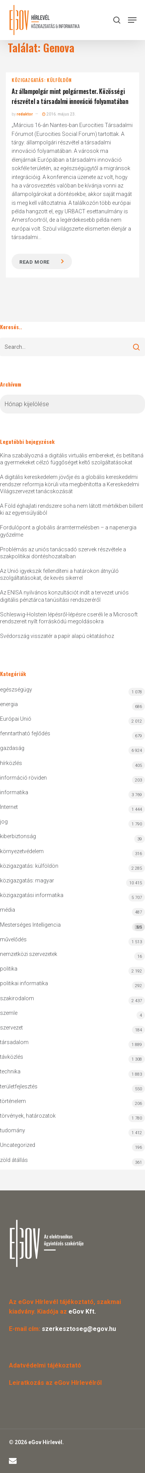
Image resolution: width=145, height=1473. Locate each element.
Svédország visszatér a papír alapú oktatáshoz (57, 636)
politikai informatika (24, 983)
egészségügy (16, 689)
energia (9, 704)
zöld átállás (14, 1160)
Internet (9, 807)
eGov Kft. (82, 1311)
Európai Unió (15, 719)
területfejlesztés (19, 1086)
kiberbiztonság (18, 836)
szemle (8, 1013)
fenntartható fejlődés (25, 733)
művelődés (13, 939)
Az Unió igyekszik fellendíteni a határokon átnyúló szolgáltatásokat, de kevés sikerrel (59, 574)
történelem (13, 1101)
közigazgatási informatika (31, 895)
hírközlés (11, 763)
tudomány (12, 1130)
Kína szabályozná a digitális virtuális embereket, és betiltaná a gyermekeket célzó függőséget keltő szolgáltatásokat (71, 458)
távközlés (11, 1057)
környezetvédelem (22, 851)
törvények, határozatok (28, 1116)
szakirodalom (17, 998)
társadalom (14, 1042)
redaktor (25, 114)
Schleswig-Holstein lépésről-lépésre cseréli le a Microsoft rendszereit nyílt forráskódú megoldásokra (69, 617)
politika (8, 969)
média (7, 910)
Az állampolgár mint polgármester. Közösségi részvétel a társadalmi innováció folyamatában (70, 96)
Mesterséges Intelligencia (72, 926)
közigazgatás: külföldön (42, 80)
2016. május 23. (59, 114)
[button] (132, 20)
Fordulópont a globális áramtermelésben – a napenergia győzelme (68, 530)
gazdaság (12, 748)
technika (10, 1071)
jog (4, 822)
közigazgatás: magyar (27, 880)
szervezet (11, 1027)
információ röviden (23, 778)
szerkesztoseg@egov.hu (79, 1328)
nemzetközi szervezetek (28, 954)
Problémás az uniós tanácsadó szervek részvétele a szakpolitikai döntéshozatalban (63, 552)
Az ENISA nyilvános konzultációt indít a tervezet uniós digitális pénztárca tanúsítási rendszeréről (64, 596)
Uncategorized (17, 1145)
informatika (14, 792)
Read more (34, 262)
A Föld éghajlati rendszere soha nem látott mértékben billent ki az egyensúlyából (71, 509)
